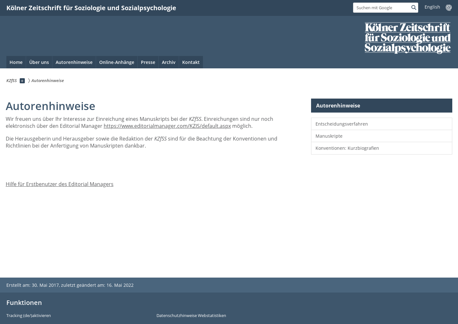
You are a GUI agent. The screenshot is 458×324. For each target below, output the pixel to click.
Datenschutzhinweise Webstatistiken (191, 315)
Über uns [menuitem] (39, 62)
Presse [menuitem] (148, 62)
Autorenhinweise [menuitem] (74, 62)
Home (16, 62)
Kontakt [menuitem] (191, 62)
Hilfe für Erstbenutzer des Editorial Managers (60, 184)
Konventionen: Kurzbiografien (347, 148)
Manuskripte (329, 136)
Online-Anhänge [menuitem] (116, 62)
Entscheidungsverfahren (342, 124)
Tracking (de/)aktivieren (28, 315)
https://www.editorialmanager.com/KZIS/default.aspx (167, 125)
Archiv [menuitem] (169, 62)
